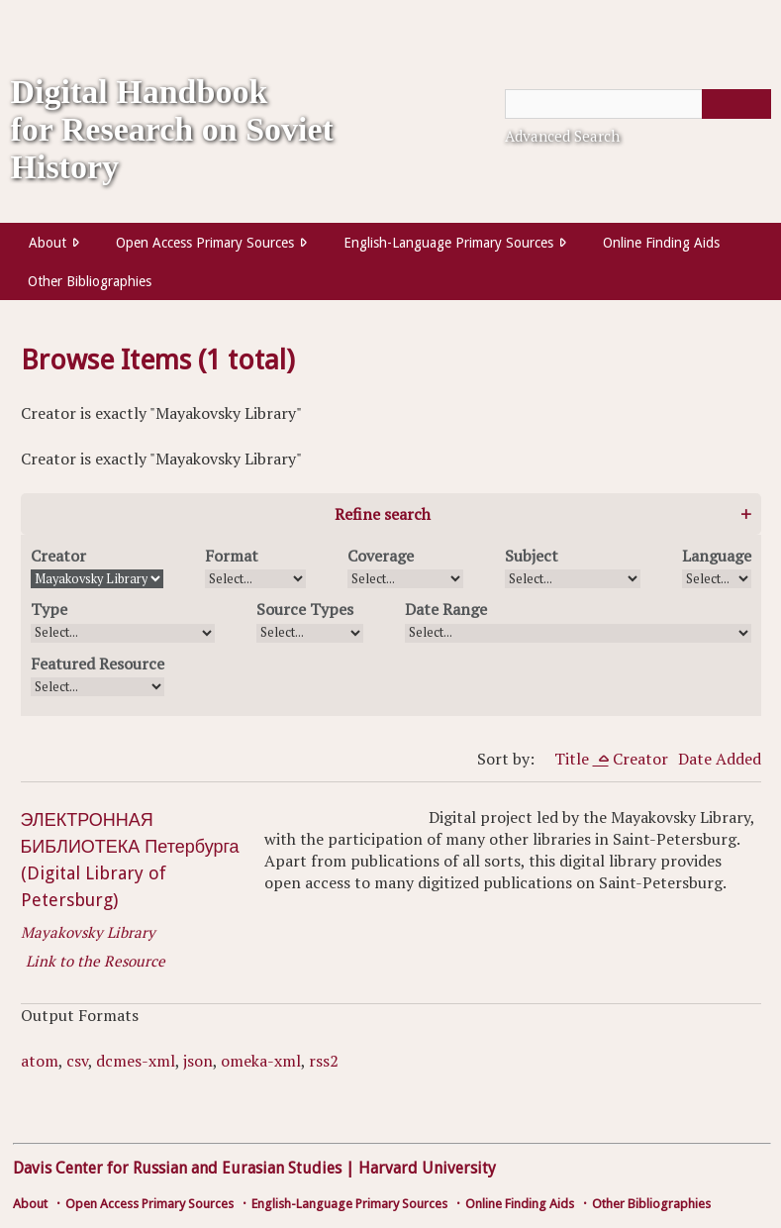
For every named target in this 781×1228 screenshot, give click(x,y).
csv (77, 1061)
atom (39, 1061)
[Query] (638, 104)
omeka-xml (261, 1061)
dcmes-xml (135, 1061)
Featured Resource (97, 663)
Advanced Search (562, 136)
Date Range (446, 609)
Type (49, 609)
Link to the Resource (95, 961)
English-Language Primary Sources (448, 243)
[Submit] (736, 104)
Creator (58, 555)
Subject (531, 555)
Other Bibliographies (89, 281)
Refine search (383, 514)
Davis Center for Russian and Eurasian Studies (177, 1168)
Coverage (380, 555)
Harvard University (427, 1168)
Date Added (719, 758)
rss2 (324, 1061)
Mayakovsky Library (88, 932)
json (198, 1061)
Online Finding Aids (661, 243)
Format (231, 555)
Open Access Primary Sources (205, 243)
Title (573, 758)
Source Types (304, 609)
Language (716, 555)
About (47, 243)
